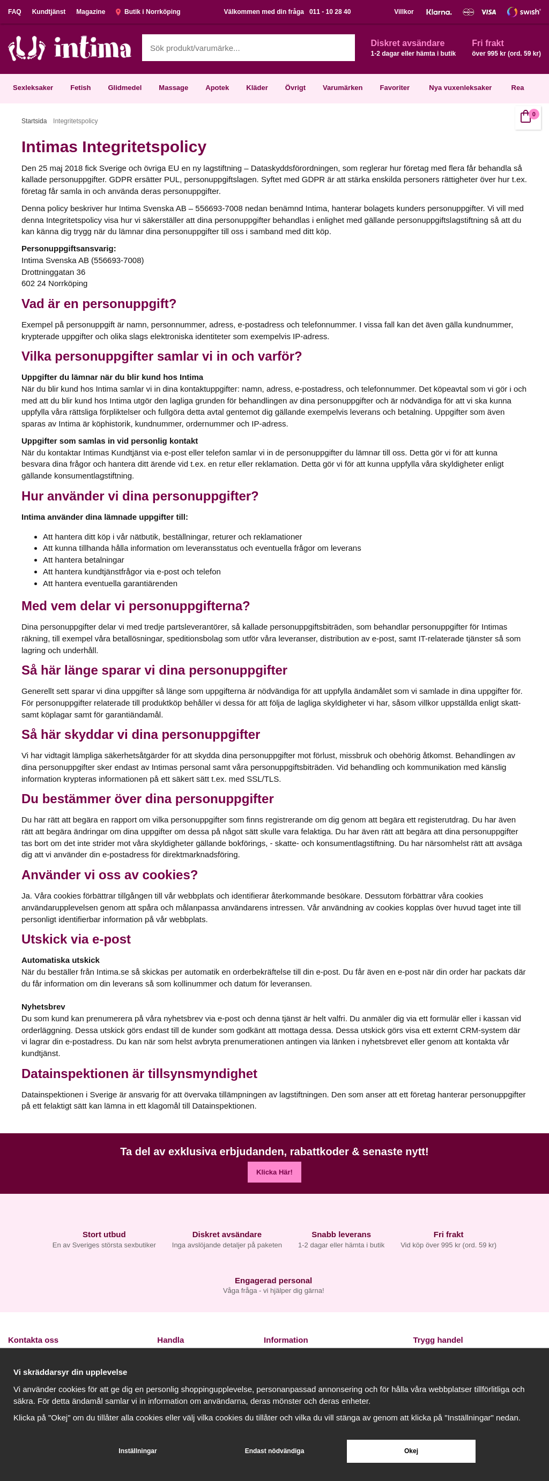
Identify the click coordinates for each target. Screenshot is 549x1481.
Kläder (257, 88)
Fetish (80, 88)
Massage (173, 88)
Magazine (90, 12)
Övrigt (295, 88)
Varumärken (342, 88)
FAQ (14, 12)
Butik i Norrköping (148, 12)
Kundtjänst (49, 12)
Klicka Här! (274, 1172)
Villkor (403, 12)
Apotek (217, 88)
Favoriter (395, 88)
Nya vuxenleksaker (460, 88)
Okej (411, 1451)
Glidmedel (125, 88)
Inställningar (137, 1451)
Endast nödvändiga (275, 1451)
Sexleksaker (33, 88)
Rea (517, 88)
